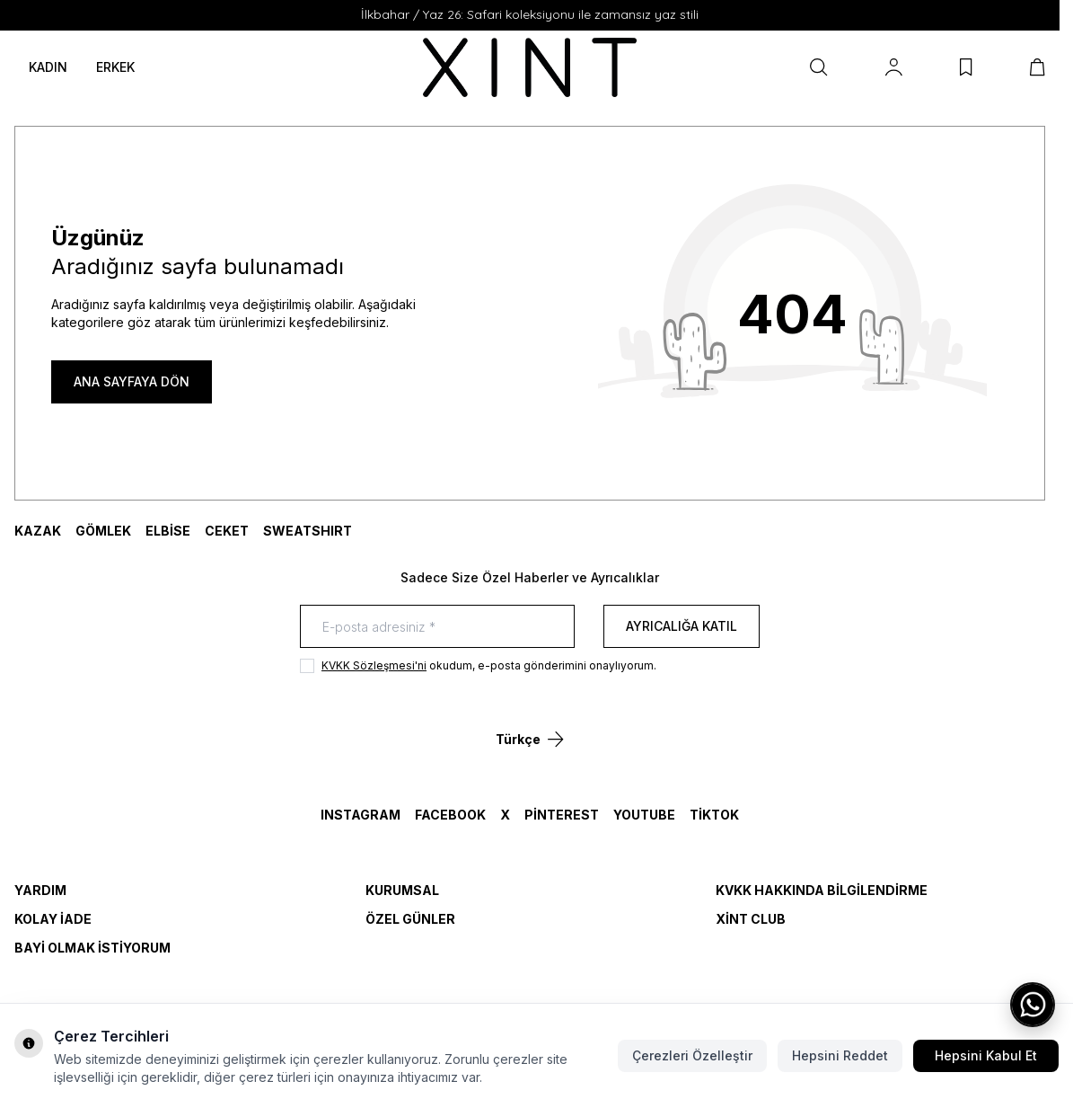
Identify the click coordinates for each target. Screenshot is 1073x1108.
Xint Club (751, 918)
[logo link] (530, 67)
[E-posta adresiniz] (437, 626)
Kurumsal (402, 890)
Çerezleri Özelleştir (692, 1055)
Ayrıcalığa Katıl (681, 626)
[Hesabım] (893, 67)
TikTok (714, 814)
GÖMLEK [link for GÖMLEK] (103, 530)
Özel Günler (410, 918)
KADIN (48, 67)
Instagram (360, 814)
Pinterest (561, 814)
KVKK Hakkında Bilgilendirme (822, 890)
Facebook (450, 814)
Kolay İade (53, 918)
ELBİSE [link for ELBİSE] (167, 530)
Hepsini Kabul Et (986, 1055)
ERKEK (115, 67)
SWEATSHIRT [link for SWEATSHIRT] (307, 530)
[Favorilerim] (966, 67)
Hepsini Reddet (840, 1055)
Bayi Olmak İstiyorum (92, 947)
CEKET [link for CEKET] (227, 530)
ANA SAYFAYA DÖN (131, 381)
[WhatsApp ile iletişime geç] (1032, 1004)
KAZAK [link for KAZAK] (37, 530)
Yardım (40, 890)
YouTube (644, 814)
